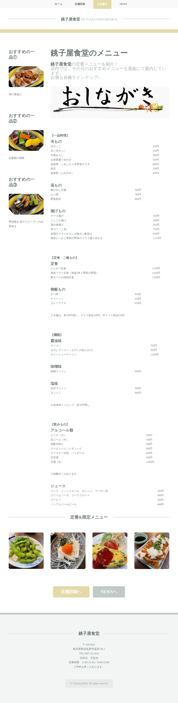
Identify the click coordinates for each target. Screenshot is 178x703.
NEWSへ (108, 591)
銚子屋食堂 (70, 19)
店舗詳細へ (71, 591)
